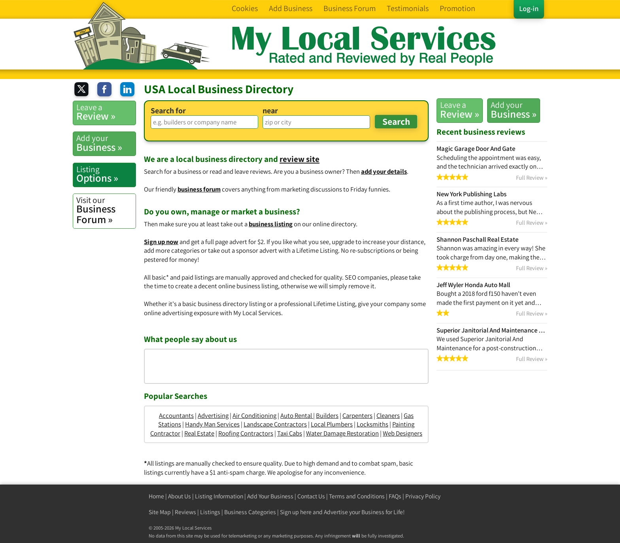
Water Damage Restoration (342, 433)
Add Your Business (270, 496)
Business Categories (250, 512)
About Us (179, 496)
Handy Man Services (212, 424)
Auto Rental (296, 415)
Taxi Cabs (289, 433)
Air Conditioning (254, 415)
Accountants (176, 415)
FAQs (395, 496)
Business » (514, 109)
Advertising (213, 415)
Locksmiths (372, 424)
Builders (327, 415)
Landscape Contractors (275, 424)
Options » (106, 174)
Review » (459, 109)
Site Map (160, 512)
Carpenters (357, 415)
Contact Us (311, 496)
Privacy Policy (422, 496)
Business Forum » (106, 210)
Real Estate (199, 433)
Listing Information (219, 496)
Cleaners (388, 415)
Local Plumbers (332, 424)
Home (156, 496)
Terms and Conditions (357, 496)
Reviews (185, 512)
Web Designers (402, 433)
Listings (210, 512)
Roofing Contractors (245, 433)
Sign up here (296, 512)
